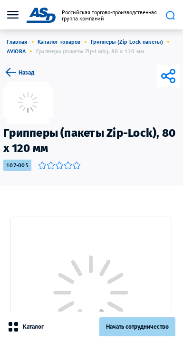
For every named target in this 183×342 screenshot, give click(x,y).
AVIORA (16, 51)
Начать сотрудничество (137, 327)
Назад (18, 72)
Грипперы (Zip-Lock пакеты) (127, 41)
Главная (17, 41)
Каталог (26, 326)
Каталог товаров (59, 41)
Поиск (170, 15)
